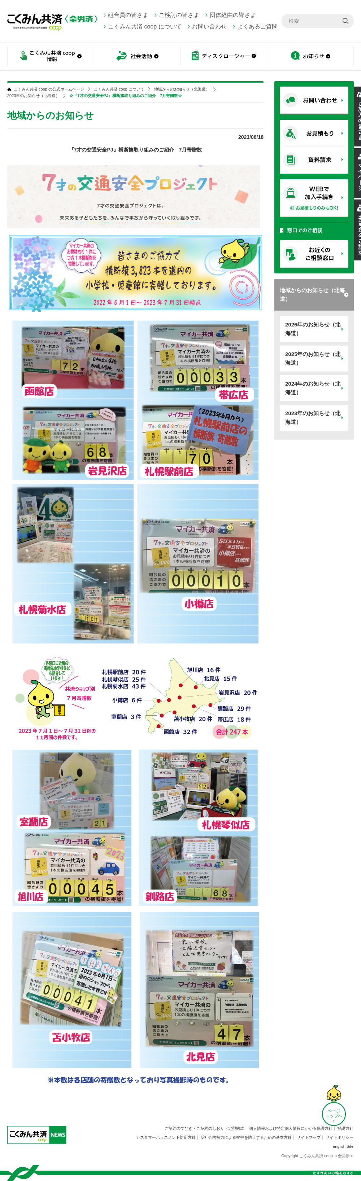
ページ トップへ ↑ (334, 1116)
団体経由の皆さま (233, 15)
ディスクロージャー (223, 57)
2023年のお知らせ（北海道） (312, 417)
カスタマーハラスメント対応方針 (166, 1137)
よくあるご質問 (257, 26)
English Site (342, 1146)
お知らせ (310, 57)
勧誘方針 (345, 1128)
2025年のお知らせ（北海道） (312, 358)
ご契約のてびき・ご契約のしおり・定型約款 (204, 1128)
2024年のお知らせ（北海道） (312, 388)
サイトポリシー (339, 1137)
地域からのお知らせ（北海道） (312, 294)
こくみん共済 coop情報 (50, 57)
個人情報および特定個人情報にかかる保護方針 (290, 1128)
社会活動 (137, 57)
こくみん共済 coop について (145, 26)
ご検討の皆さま (179, 15)
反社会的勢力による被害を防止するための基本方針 (246, 1137)
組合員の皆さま (128, 15)
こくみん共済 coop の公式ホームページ (49, 89)
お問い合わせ (209, 26)
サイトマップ (309, 1137)
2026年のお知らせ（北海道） (312, 328)
